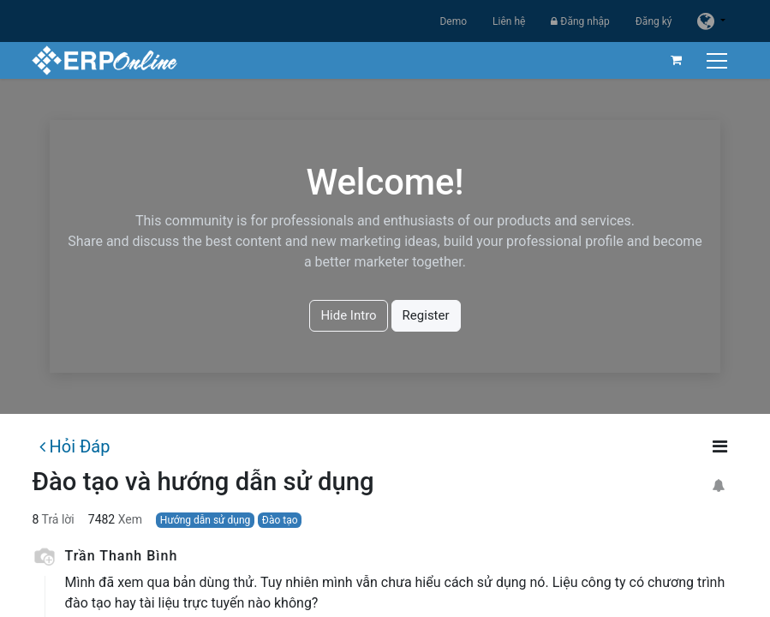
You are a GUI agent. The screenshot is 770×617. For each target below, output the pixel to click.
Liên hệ (508, 21)
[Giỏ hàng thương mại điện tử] (675, 60)
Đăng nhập (580, 21)
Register (426, 315)
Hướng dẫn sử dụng (205, 520)
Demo (453, 21)
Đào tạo (280, 520)
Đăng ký (654, 21)
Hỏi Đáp (74, 446)
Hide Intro (348, 315)
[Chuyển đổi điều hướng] (718, 60)
